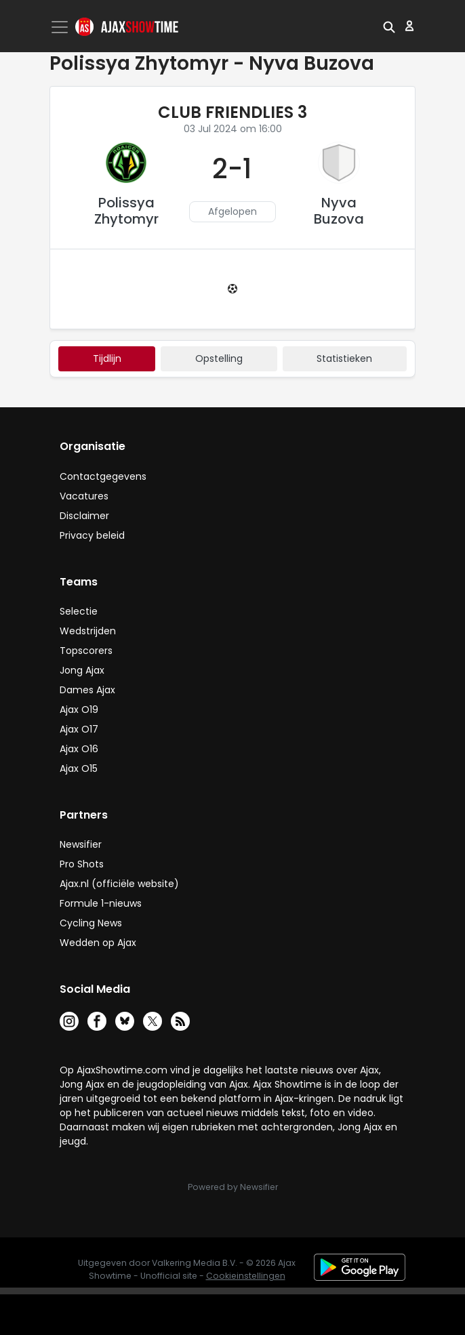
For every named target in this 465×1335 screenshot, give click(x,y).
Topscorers (86, 650)
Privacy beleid (92, 535)
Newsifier (81, 844)
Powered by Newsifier (233, 1187)
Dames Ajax (87, 690)
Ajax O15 (79, 768)
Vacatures (84, 496)
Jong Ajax (82, 670)
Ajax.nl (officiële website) (119, 883)
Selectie (79, 611)
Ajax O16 (79, 749)
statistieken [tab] (344, 358)
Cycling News (91, 923)
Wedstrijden (88, 631)
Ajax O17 (79, 729)
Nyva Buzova (339, 210)
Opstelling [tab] (219, 358)
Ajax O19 (79, 709)
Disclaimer (84, 515)
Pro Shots (82, 864)
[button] (389, 26)
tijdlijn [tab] (107, 358)
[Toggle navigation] (61, 27)
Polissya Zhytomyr (126, 210)
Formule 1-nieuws (101, 903)
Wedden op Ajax (98, 942)
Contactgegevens (103, 476)
